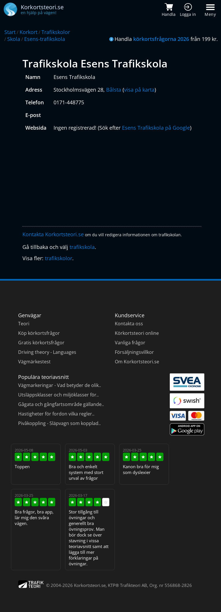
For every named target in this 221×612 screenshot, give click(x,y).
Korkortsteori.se (90, 585)
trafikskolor (58, 258)
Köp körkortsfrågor (39, 333)
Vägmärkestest (34, 361)
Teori (23, 323)
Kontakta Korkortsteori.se (53, 234)
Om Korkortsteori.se (137, 361)
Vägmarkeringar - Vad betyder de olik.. (59, 385)
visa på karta (139, 89)
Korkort (28, 32)
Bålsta (113, 89)
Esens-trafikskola (44, 38)
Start (10, 32)
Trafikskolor (55, 32)
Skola (13, 38)
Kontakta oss (129, 323)
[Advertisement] (111, 180)
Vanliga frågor (130, 342)
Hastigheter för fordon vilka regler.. (56, 414)
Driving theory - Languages (47, 352)
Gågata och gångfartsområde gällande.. (61, 404)
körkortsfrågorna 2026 (161, 38)
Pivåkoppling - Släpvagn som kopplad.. (59, 423)
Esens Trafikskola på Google (156, 127)
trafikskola (82, 246)
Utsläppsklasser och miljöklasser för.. (58, 395)
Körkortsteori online (137, 333)
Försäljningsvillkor (134, 352)
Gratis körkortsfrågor (41, 342)
